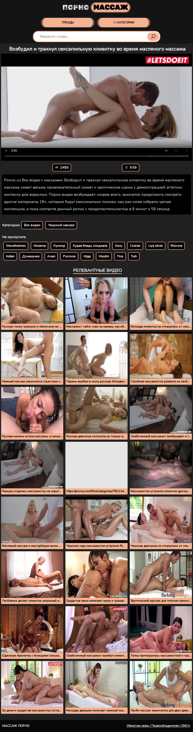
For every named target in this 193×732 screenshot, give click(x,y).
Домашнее (30, 256)
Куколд (59, 245)
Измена (39, 245)
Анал (51, 256)
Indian (10, 256)
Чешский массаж (61, 225)
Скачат (135, 245)
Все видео (32, 225)
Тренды (68, 23)
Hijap (87, 256)
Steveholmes (16, 245)
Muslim (104, 256)
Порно (96, 7)
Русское (69, 256)
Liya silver (155, 245)
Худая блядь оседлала (90, 245)
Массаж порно (16, 726)
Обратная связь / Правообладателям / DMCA (158, 726)
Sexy (118, 245)
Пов (120, 256)
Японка (176, 245)
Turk (134, 256)
